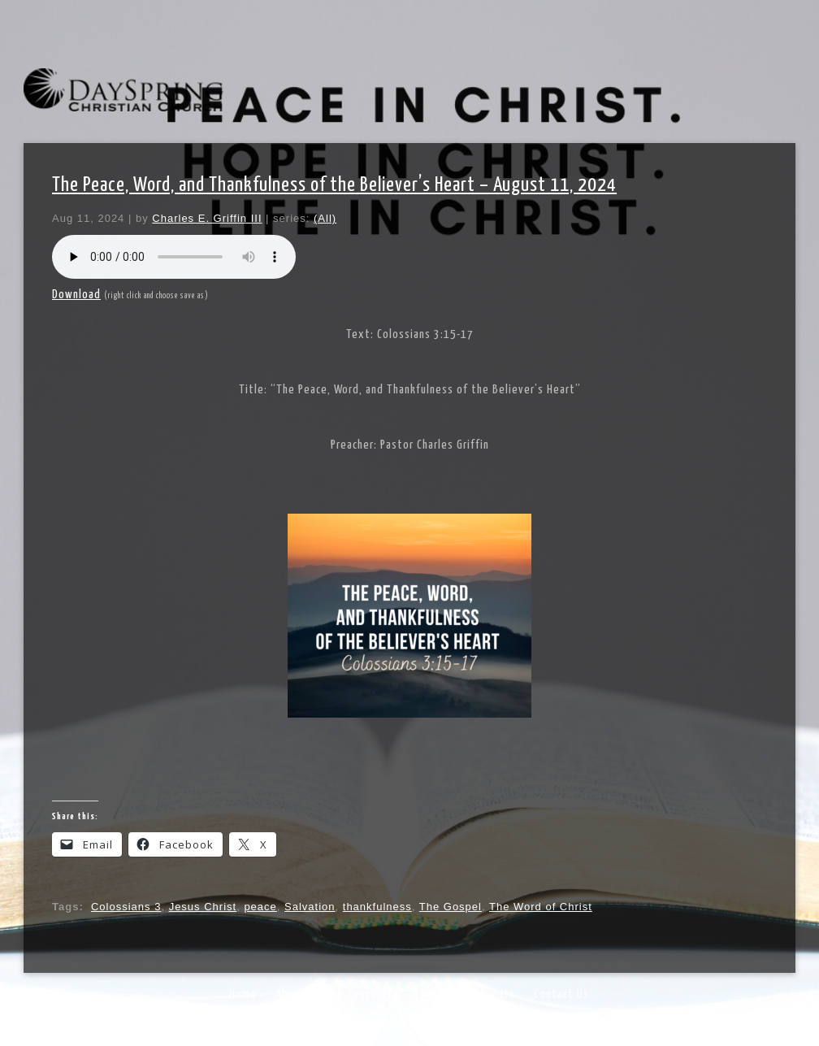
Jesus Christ (203, 907)
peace (260, 907)
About (290, 994)
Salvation (309, 907)
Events (498, 994)
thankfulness (377, 907)
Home (243, 994)
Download (76, 295)
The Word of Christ (540, 907)
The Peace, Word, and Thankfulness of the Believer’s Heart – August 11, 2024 (334, 185)
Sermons (440, 994)
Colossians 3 (126, 907)
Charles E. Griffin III (207, 218)
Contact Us (561, 994)
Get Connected (363, 994)
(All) (325, 218)
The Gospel (450, 907)
